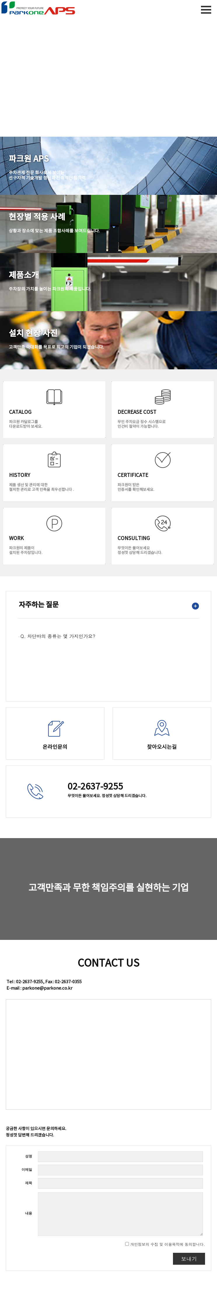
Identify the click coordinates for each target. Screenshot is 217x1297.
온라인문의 (55, 747)
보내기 (189, 1258)
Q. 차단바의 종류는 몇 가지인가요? (57, 636)
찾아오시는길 (162, 747)
